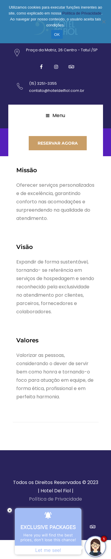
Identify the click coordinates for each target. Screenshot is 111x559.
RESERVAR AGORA (58, 143)
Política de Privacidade (55, 499)
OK (57, 34)
